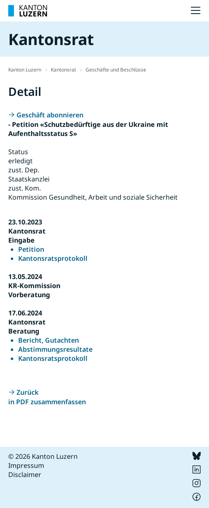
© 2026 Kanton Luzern (43, 456)
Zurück (27, 392)
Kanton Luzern (24, 69)
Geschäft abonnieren (50, 114)
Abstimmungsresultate (55, 349)
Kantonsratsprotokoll (53, 258)
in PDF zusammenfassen (47, 401)
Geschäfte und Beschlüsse (116, 69)
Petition (31, 249)
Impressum (26, 465)
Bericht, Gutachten (48, 340)
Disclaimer (24, 474)
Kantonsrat (63, 69)
